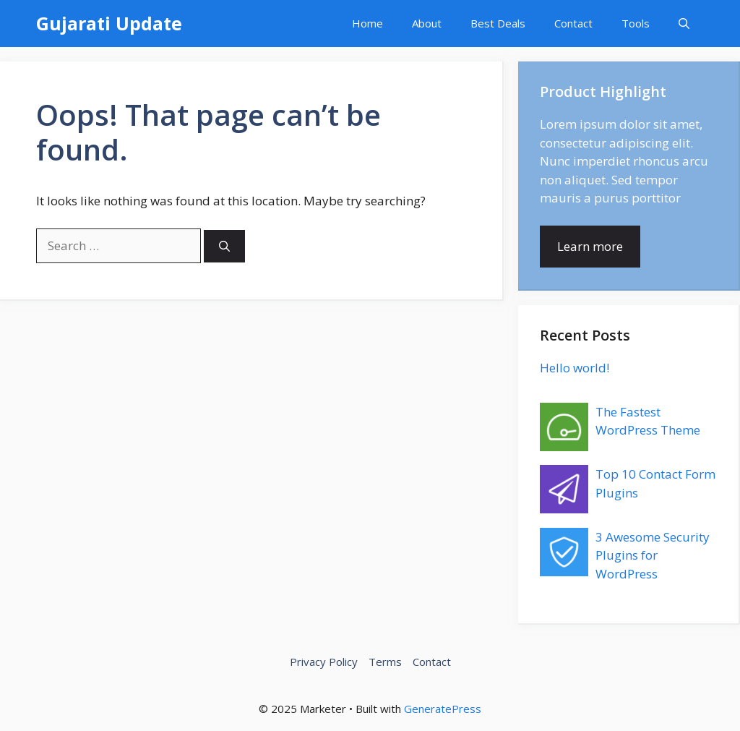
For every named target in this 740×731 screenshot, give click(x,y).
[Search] (224, 246)
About (427, 23)
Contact (573, 23)
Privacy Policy (324, 661)
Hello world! (574, 367)
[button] (684, 23)
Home (367, 23)
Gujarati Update (109, 23)
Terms (385, 661)
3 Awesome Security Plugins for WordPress (652, 555)
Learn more (590, 246)
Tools (635, 23)
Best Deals (497, 23)
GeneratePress (442, 708)
